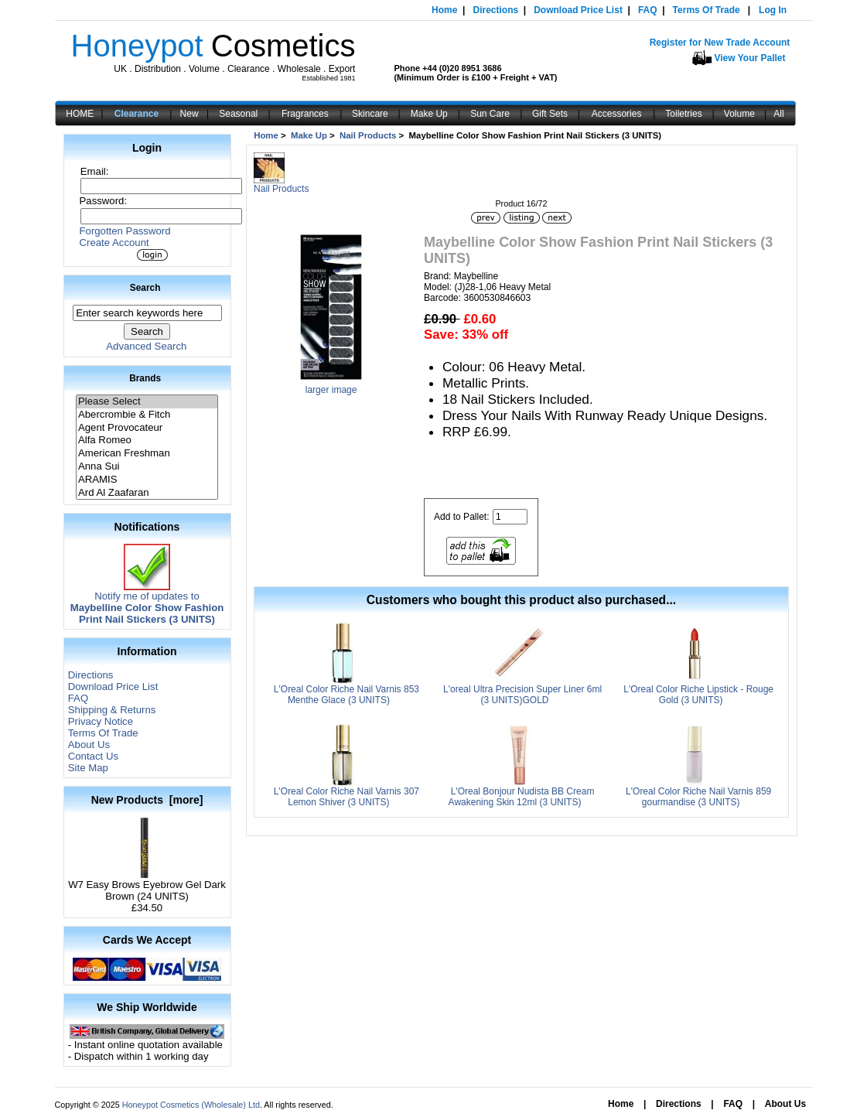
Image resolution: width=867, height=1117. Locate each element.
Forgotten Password (125, 231)
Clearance (136, 113)
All (778, 113)
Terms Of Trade (706, 10)
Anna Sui (147, 466)
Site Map (88, 768)
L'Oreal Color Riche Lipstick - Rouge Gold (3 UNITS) (698, 694)
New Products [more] (147, 800)
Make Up (429, 113)
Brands (145, 378)
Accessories (617, 113)
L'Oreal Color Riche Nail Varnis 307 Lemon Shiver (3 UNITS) (346, 797)
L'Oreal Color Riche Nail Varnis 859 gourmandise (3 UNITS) (698, 797)
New (189, 113)
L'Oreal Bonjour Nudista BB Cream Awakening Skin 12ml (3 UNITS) (522, 797)
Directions (495, 10)
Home (444, 10)
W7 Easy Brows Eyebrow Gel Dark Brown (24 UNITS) (147, 885)
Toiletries (683, 113)
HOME (80, 113)
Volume (739, 113)
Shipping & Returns (112, 710)
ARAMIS (147, 480)
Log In (773, 10)
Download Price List (578, 10)
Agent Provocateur (147, 428)
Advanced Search (146, 346)
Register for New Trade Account (720, 42)
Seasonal (238, 113)
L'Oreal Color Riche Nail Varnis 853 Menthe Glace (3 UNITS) (346, 694)
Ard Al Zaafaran (147, 493)
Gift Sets (550, 113)
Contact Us (93, 756)
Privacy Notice (100, 721)
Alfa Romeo (147, 440)
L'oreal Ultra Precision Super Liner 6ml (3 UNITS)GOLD (522, 694)
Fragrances (305, 113)
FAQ (647, 10)
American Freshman (147, 453)
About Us (89, 744)
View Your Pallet (750, 58)
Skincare (370, 113)
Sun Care (490, 113)
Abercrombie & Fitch (147, 415)
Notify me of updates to (147, 603)
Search (145, 287)
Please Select (147, 401)
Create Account (114, 242)
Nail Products (368, 135)
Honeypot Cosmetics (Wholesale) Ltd (191, 1104)
